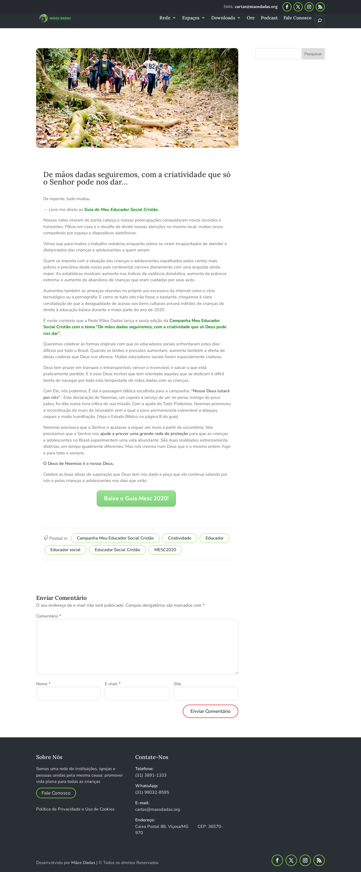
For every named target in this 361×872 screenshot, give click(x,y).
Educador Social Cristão (117, 550)
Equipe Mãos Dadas (74, 159)
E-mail (113, 684)
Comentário (48, 616)
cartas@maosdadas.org (157, 809)
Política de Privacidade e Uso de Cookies (75, 809)
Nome (43, 684)
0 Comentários (85, 166)
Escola (155, 159)
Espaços (191, 18)
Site (177, 684)
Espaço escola (181, 159)
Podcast (269, 18)
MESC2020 (165, 550)
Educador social (65, 550)
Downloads (223, 18)
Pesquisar (313, 54)
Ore (251, 18)
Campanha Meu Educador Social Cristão (115, 538)
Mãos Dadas (83, 862)
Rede (165, 18)
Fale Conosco (297, 18)
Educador (135, 159)
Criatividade (179, 538)
